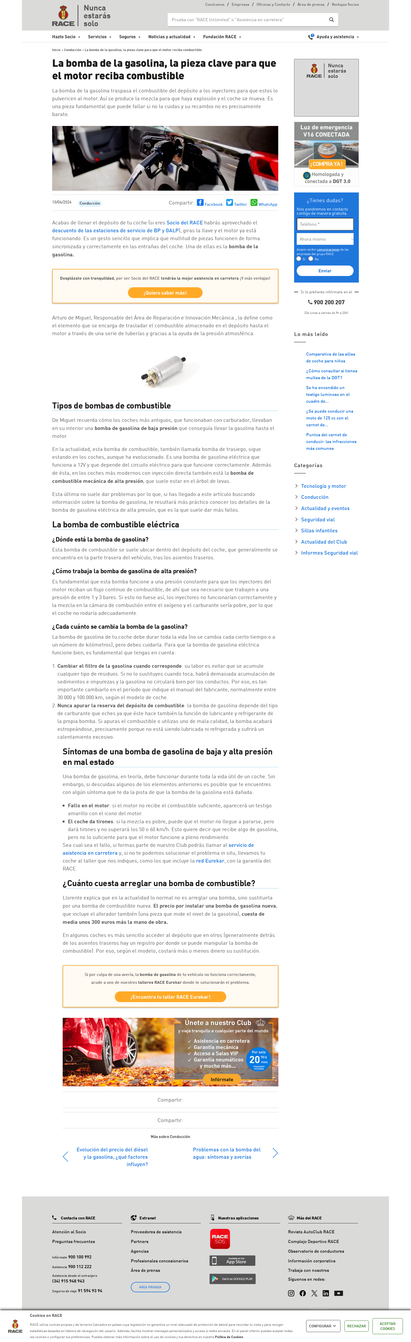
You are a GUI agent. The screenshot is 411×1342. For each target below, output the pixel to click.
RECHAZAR (356, 1326)
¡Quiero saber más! (165, 293)
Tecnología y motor (323, 486)
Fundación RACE (219, 36)
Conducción (90, 204)
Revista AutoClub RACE (311, 1231)
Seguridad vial (318, 519)
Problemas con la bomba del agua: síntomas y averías (227, 1153)
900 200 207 (329, 302)
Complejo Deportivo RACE (313, 1241)
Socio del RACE (185, 222)
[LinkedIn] (326, 1290)
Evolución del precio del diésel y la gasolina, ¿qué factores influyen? (112, 1156)
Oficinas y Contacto (273, 5)
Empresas (240, 5)
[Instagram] (291, 1290)
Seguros (127, 36)
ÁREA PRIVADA (150, 1287)
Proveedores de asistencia (156, 1231)
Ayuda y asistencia (335, 36)
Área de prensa (311, 5)
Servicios (97, 36)
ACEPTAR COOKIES (388, 1326)
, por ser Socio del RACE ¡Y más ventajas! (165, 277)
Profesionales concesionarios (159, 1260)
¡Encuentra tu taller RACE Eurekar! (170, 997)
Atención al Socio (69, 1231)
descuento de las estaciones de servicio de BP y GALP (115, 230)
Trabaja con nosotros (308, 1270)
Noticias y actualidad (169, 36)
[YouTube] (338, 1291)
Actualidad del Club (324, 541)
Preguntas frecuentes (73, 1241)
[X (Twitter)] (314, 1290)
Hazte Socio (63, 36)
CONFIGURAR (323, 1326)
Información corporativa (312, 1260)
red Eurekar (210, 860)
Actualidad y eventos (325, 508)
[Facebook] (303, 1290)
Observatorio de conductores (316, 1251)
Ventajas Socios (345, 5)
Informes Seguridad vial (329, 552)
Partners (139, 1241)
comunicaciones (328, 249)
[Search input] (248, 19)
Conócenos (214, 5)
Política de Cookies (229, 1337)
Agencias (140, 1251)
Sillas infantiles (319, 530)
